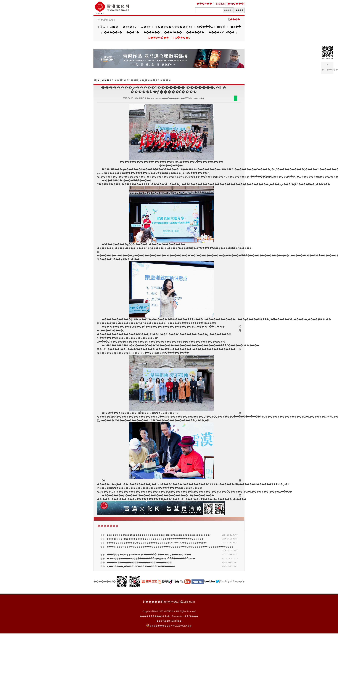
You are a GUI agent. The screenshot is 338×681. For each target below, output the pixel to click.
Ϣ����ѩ (205, 26)
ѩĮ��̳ (114, 26)
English (220, 3)
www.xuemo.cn (154, 98)
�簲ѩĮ (101, 26)
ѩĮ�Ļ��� (101, 79)
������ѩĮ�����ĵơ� (174, 26)
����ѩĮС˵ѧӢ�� (222, 32)
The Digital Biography (232, 581)
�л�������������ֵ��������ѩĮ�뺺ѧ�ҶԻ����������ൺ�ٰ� (151, 558)
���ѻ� (132, 32)
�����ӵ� (113, 32)
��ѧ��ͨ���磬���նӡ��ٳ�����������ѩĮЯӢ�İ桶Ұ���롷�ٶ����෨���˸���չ (159, 535)
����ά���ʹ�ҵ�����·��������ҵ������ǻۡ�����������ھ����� (155, 539)
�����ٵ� (195, 32)
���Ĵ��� (173, 32)
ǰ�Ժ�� (235, 26)
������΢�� (235, 98)
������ (151, 32)
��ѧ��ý (129, 26)
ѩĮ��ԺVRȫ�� (158, 37)
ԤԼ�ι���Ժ (181, 37)
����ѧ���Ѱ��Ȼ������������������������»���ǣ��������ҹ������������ (170, 546)
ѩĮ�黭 (221, 26)
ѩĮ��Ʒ (146, 26)
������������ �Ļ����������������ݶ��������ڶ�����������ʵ (157, 543)
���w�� (204, 3)
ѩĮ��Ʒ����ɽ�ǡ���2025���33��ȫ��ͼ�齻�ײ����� (141, 566)
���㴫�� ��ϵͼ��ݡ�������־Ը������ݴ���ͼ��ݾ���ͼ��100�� (149, 554)
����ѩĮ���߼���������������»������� (139, 562)
